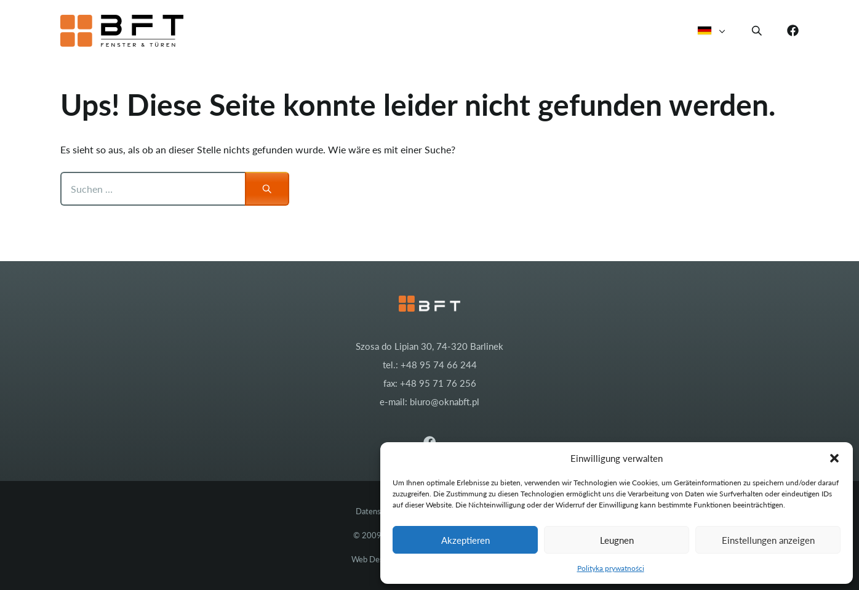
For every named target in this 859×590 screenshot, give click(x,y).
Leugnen (617, 540)
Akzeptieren (465, 540)
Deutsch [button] (712, 30)
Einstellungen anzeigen (768, 540)
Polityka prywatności (610, 568)
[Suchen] (267, 189)
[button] (834, 458)
